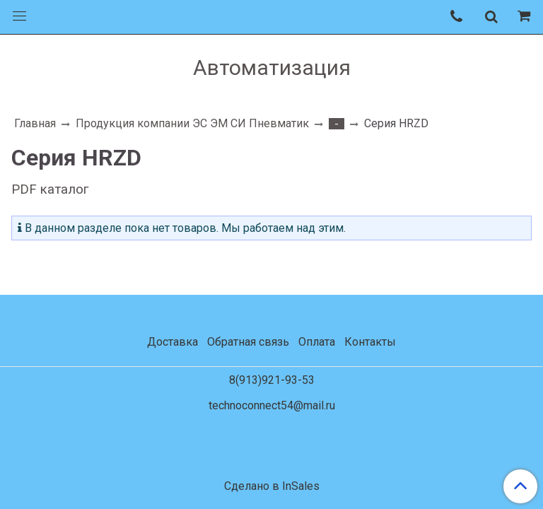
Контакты (370, 342)
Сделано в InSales (272, 486)
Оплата (316, 342)
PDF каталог (49, 189)
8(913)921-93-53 (272, 380)
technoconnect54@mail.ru (272, 405)
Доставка (172, 342)
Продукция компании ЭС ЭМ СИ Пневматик (192, 123)
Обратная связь (248, 342)
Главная (35, 123)
